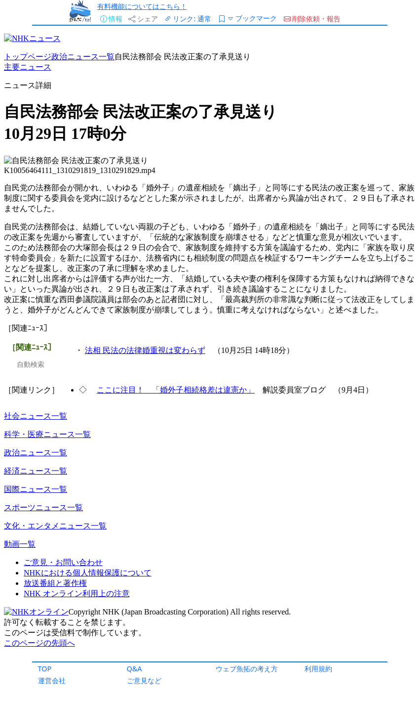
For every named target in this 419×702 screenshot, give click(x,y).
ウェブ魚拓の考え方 (247, 668)
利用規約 (318, 668)
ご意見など (144, 680)
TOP (45, 668)
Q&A (134, 668)
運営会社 (52, 680)
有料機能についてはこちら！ (142, 6)
